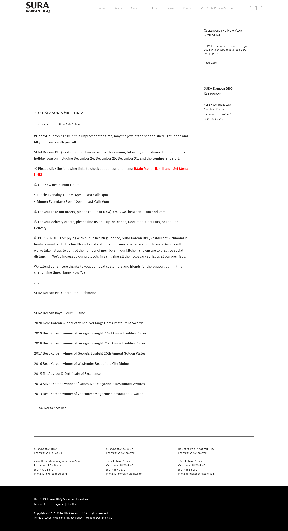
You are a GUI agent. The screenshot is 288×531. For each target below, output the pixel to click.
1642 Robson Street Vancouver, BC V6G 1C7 (192, 463)
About (102, 8)
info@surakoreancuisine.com (124, 473)
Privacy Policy (74, 517)
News (171, 8)
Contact (187, 8)
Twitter (72, 504)
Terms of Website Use (47, 517)
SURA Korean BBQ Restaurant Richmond (48, 451)
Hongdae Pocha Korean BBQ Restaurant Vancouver (196, 451)
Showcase (137, 8)
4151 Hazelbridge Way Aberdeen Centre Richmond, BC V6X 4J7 (217, 109)
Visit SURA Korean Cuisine (217, 8)
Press (155, 8)
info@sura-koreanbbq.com (50, 473)
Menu (118, 8)
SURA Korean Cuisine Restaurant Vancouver (120, 451)
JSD (110, 517)
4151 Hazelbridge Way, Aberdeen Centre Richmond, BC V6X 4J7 (58, 463)
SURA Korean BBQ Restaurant (218, 91)
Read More (210, 62)
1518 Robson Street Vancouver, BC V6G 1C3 (120, 463)
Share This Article (69, 124)
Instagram (57, 504)
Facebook (40, 504)
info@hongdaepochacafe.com (196, 473)
